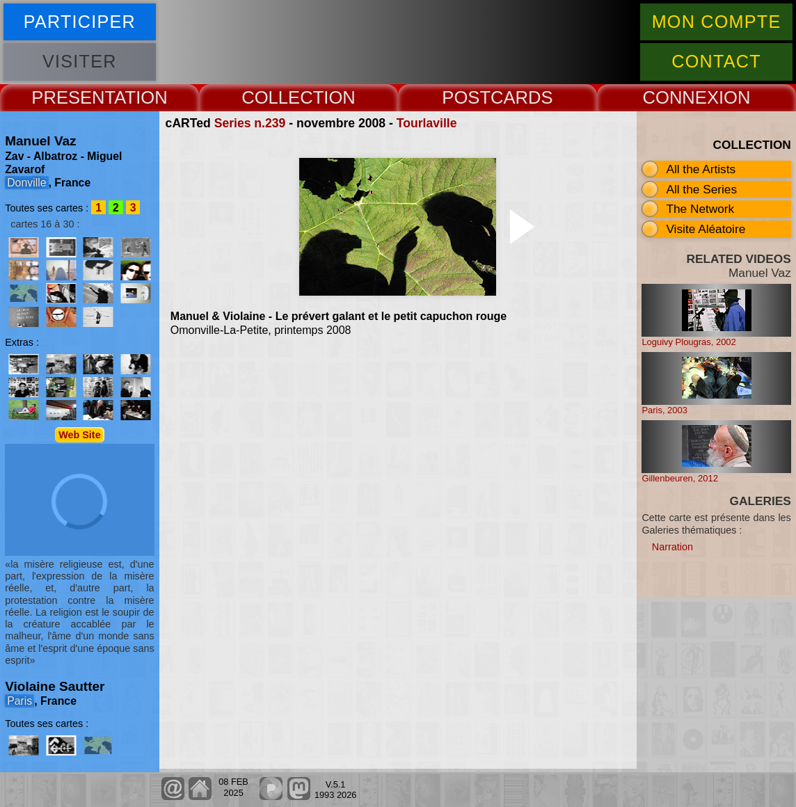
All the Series (701, 189)
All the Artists (700, 169)
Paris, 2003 (664, 410)
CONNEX (680, 97)
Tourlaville (427, 123)
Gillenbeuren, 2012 (679, 478)
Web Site (79, 434)
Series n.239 (250, 123)
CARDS (522, 97)
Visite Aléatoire (705, 229)
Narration (672, 546)
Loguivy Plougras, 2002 (688, 342)
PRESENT (72, 97)
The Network (700, 209)
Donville (26, 183)
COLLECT (282, 97)
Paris (19, 701)
